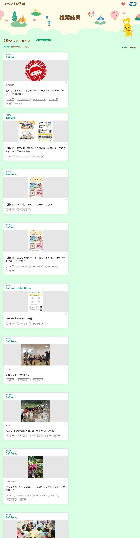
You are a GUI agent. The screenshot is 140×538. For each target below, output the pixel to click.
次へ (75, 471)
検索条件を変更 (49, 40)
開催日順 (133, 47)
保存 (40, 85)
